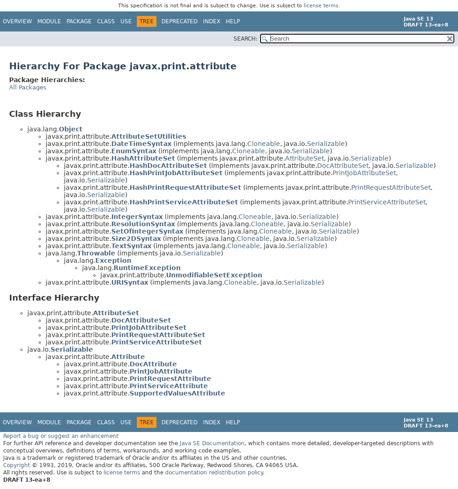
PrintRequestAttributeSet (391, 187)
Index (211, 21)
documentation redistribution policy (214, 472)
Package (79, 21)
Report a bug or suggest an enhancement (61, 436)
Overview (17, 21)
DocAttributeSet (343, 165)
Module (49, 21)
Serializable (326, 143)
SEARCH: (245, 39)
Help (233, 21)
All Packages (28, 87)
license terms (321, 6)
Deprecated (179, 21)
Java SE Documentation (212, 443)
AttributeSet (304, 158)
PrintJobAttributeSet (364, 173)
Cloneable (263, 143)
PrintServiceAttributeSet (387, 202)
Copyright (16, 465)
